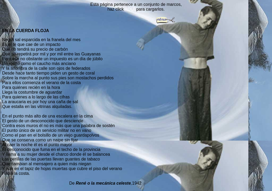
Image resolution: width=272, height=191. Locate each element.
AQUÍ (130, 9)
